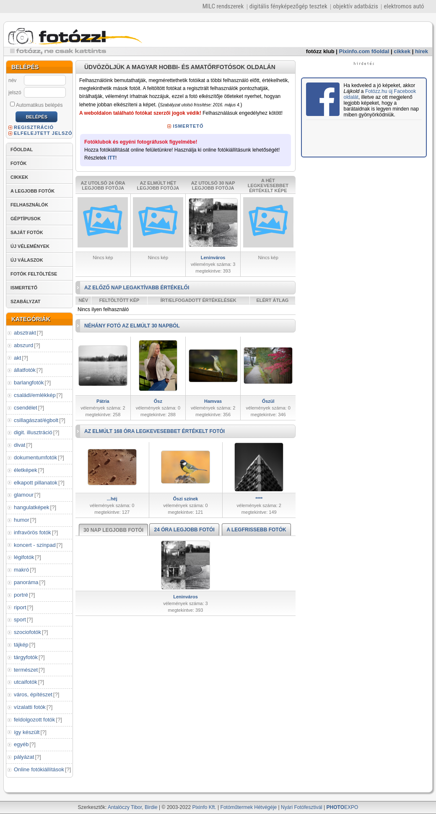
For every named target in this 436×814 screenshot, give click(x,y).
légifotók (24, 557)
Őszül (268, 401)
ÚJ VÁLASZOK (26, 260)
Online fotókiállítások (39, 769)
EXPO (342, 807)
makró (21, 570)
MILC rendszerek (223, 6)
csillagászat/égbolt (36, 420)
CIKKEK (19, 177)
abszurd (23, 345)
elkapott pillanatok (35, 482)
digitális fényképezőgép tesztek (288, 6)
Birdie (151, 807)
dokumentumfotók (35, 457)
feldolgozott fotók (34, 719)
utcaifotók (25, 682)
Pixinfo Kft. (204, 807)
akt (17, 358)
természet (26, 670)
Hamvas (213, 401)
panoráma (26, 582)
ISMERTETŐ (23, 287)
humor (21, 520)
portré (21, 595)
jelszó (14, 92)
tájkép (21, 644)
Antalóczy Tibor (125, 807)
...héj (112, 498)
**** (258, 498)
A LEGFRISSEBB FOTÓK (256, 530)
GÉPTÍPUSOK (25, 218)
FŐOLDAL (21, 149)
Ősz (158, 401)
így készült (26, 732)
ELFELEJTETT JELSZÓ (43, 133)
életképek (25, 470)
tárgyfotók (26, 657)
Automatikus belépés (36, 104)
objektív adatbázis (355, 6)
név (12, 80)
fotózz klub (320, 51)
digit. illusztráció (33, 432)
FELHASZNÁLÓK (29, 204)
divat (19, 445)
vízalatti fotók (30, 707)
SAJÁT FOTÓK (26, 232)
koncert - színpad (35, 545)
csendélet (25, 407)
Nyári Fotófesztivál (301, 807)
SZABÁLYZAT (25, 301)
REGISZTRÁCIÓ (34, 127)
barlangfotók (29, 382)
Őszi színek (185, 498)
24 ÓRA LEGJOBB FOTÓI (184, 530)
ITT (111, 158)
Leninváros (213, 257)
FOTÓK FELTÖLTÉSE (33, 273)
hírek (421, 51)
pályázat (24, 757)
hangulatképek (31, 507)
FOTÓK (18, 163)
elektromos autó (404, 6)
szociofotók (27, 632)
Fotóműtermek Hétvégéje (249, 807)
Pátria (102, 401)
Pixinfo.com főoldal (364, 51)
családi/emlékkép (35, 395)
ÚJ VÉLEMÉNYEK (29, 246)
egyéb (21, 744)
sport (20, 619)
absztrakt (25, 333)
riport (20, 607)
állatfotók (25, 370)
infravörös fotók (32, 532)
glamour (24, 495)
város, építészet (33, 694)
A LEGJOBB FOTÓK (32, 190)
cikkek (402, 51)
